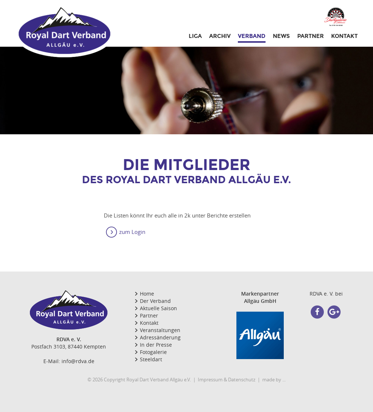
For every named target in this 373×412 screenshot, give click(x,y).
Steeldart (151, 359)
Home (147, 293)
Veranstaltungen (160, 330)
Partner (149, 315)
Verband (252, 36)
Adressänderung (160, 337)
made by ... (274, 379)
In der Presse (156, 344)
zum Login (132, 231)
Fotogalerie (153, 352)
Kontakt (344, 36)
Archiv (220, 36)
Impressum (210, 379)
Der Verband (155, 300)
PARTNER (310, 36)
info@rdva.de (78, 361)
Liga (195, 36)
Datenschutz (241, 379)
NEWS (281, 36)
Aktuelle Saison (158, 308)
